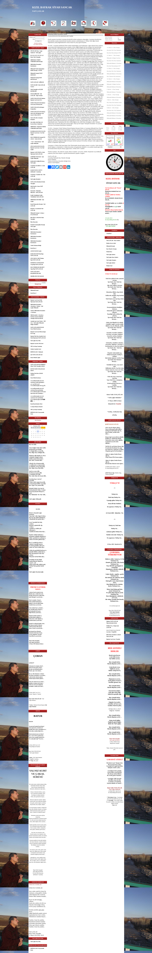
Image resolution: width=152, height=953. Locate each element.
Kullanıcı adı (32, 37)
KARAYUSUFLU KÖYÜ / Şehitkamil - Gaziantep (37, 171)
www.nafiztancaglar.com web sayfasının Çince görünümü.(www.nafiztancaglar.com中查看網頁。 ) (38, 399)
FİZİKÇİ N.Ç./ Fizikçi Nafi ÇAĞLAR (112, 626)
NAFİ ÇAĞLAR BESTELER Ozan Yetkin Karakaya (37, 328)
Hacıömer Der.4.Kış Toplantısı (114, 60)
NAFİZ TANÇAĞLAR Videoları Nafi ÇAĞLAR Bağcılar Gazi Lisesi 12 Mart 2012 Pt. (38, 113)
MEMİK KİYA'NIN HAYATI (37, 276)
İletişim (94, 28)
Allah (30, 894)
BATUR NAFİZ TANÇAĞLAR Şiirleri (38, 369)
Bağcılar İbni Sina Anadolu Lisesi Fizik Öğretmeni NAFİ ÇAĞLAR (38, 337)
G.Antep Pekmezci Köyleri (37, 406)
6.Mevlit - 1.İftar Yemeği (112, 107)
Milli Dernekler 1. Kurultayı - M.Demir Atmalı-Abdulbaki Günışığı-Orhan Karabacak (37, 316)
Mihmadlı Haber (105, 28)
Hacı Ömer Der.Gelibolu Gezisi (114, 102)
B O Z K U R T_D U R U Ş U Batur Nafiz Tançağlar (37, 56)
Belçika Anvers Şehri (111, 243)
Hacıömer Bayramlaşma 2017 (114, 66)
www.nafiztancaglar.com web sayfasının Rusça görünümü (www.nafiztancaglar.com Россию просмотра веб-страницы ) (38, 391)
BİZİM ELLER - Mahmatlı (37, 352)
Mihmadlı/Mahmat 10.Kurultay (114, 73)
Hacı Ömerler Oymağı (111, 249)
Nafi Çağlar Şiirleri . (111, 254)
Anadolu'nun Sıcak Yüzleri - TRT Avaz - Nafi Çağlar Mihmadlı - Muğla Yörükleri (38, 323)
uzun (114, 655)
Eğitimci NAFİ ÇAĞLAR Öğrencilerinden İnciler (112, 622)
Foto (74, 28)
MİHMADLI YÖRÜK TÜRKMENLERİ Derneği (36, 60)
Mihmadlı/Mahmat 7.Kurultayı (114, 92)
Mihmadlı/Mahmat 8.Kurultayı (114, 86)
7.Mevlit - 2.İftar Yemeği (112, 99)
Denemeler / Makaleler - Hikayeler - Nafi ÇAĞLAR (37, 191)
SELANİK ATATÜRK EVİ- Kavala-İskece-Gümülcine (37, 123)
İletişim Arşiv (109, 265)
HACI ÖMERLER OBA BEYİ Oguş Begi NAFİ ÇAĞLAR (37, 268)
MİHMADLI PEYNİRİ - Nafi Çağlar (37, 200)
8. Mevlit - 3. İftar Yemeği (113, 94)
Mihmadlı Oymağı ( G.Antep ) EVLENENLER (37, 213)
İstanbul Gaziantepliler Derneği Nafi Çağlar (38, 225)
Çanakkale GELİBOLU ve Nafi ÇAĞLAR (38, 166)
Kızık (105, 31)
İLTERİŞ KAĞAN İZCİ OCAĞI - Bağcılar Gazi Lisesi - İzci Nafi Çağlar (38, 133)
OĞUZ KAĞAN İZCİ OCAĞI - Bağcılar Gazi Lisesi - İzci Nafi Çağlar (38, 148)
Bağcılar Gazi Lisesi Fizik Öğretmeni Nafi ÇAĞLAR (36, 300)
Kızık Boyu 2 (33, 248)
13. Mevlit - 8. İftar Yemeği (113, 47)
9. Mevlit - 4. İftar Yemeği (113, 89)
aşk (34, 678)
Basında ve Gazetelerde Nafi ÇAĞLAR (37, 209)
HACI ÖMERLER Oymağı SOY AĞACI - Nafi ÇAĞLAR (38, 138)
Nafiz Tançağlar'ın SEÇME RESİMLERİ (37, 90)
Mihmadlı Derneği (110, 246)
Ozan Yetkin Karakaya (36, 377)
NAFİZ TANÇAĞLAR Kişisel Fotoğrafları (37, 108)
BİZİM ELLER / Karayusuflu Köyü (37, 413)
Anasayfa (32, 28)
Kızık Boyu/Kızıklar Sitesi (36, 404)
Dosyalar (63, 28)
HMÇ (113, 31)
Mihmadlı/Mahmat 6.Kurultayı (114, 97)
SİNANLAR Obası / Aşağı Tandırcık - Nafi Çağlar (36, 51)
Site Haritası (38, 420)
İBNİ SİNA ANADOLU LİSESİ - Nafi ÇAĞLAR (113, 635)
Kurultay (72, 31)
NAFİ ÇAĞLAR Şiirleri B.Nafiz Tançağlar (38, 182)
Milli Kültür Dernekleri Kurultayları (36, 65)
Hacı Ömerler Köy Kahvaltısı (114, 76)
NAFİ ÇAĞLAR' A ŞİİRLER (37, 82)
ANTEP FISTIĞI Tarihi (36, 251)
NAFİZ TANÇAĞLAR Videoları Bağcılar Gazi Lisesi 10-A (38, 99)
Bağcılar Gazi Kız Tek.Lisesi (37, 343)
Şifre (34, 39)
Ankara (41, 643)
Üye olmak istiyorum (37, 44)
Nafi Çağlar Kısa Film (36, 340)
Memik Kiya (109, 251)
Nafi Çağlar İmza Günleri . (112, 257)
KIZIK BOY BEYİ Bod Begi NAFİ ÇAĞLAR (37, 254)
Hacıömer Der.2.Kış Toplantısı (114, 105)
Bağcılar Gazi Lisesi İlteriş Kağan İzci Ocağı (38, 332)
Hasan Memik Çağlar (35, 357)
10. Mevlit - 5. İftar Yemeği (113, 79)
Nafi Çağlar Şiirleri (110, 262)
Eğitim (63, 31)
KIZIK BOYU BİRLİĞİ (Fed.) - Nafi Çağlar (38, 162)
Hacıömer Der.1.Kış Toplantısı (114, 110)
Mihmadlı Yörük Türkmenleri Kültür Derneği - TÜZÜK (37, 69)
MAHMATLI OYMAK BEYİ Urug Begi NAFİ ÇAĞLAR (37, 263)
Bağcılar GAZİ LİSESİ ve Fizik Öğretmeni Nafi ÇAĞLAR (38, 153)
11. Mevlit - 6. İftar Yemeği (113, 68)
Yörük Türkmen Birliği (36, 245)
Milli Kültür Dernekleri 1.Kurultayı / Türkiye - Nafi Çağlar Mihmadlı (37, 306)
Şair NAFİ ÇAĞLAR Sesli (36, 354)
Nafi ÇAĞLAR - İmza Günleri (113, 240)
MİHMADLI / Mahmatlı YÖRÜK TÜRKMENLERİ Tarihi (38, 127)
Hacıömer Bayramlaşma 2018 (114, 52)
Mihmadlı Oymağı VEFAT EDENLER (36, 74)
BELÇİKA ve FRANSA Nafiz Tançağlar (37, 218)
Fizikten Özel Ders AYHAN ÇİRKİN (37, 374)
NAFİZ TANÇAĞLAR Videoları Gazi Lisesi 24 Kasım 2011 (38, 103)
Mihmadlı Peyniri (35, 290)
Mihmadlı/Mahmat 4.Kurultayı (114, 115)
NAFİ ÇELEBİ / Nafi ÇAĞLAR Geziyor (38, 85)
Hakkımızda (43, 28)
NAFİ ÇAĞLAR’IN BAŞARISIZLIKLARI (36, 272)
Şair (31, 31)
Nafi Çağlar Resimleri (35, 179)
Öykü (47, 31)
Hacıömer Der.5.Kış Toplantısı (114, 50)
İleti (84, 28)
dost (36, 817)
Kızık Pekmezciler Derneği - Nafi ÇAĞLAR (38, 205)
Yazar (115, 28)
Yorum (53, 28)
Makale (55, 31)
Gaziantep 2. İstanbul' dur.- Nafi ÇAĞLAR (38, 175)
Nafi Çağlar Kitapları (111, 260)
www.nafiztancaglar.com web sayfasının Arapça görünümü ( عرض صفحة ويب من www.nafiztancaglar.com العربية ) (38, 383)
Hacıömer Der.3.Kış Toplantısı (114, 71)
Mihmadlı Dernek (83, 31)
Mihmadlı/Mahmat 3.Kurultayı (114, 118)
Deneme (39, 31)
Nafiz (115, 25)
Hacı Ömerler (96, 31)
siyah (119, 206)
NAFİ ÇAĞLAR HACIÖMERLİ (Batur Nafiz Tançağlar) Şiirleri (38, 365)
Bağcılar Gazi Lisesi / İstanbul (113, 639)
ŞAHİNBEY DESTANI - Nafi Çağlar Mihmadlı (37, 157)
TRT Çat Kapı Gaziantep (36, 346)
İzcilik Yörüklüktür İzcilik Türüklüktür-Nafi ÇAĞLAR (37, 196)
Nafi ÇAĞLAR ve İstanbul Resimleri (37, 118)
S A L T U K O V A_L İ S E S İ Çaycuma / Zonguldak (113, 631)
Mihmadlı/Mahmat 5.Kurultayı (114, 113)
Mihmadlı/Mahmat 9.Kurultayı (114, 81)
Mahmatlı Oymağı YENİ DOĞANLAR (36, 78)
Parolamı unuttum (38, 43)
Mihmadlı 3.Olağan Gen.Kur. (113, 84)
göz (33, 810)
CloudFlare (109, 233)
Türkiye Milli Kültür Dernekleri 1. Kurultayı (38, 311)
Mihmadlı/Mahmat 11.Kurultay (114, 63)
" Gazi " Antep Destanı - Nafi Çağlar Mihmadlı (37, 142)
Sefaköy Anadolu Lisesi (36, 349)
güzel (34, 824)
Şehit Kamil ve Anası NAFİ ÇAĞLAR (37, 187)
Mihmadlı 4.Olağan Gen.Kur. (113, 58)
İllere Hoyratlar (34, 222)
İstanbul (31, 620)
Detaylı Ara (38, 284)
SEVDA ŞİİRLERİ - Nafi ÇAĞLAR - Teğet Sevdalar (37, 94)
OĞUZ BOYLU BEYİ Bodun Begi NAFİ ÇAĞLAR (37, 259)
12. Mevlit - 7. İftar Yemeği (113, 55)
